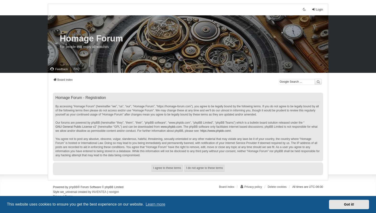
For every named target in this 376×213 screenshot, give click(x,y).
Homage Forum (91, 38)
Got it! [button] (349, 204)
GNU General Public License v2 (75, 126)
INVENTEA (99, 192)
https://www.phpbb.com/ (215, 130)
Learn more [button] (155, 204)
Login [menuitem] (317, 9)
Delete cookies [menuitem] (277, 187)
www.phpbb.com (171, 126)
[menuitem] (59, 69)
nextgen (114, 192)
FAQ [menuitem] (76, 69)
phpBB (73, 187)
